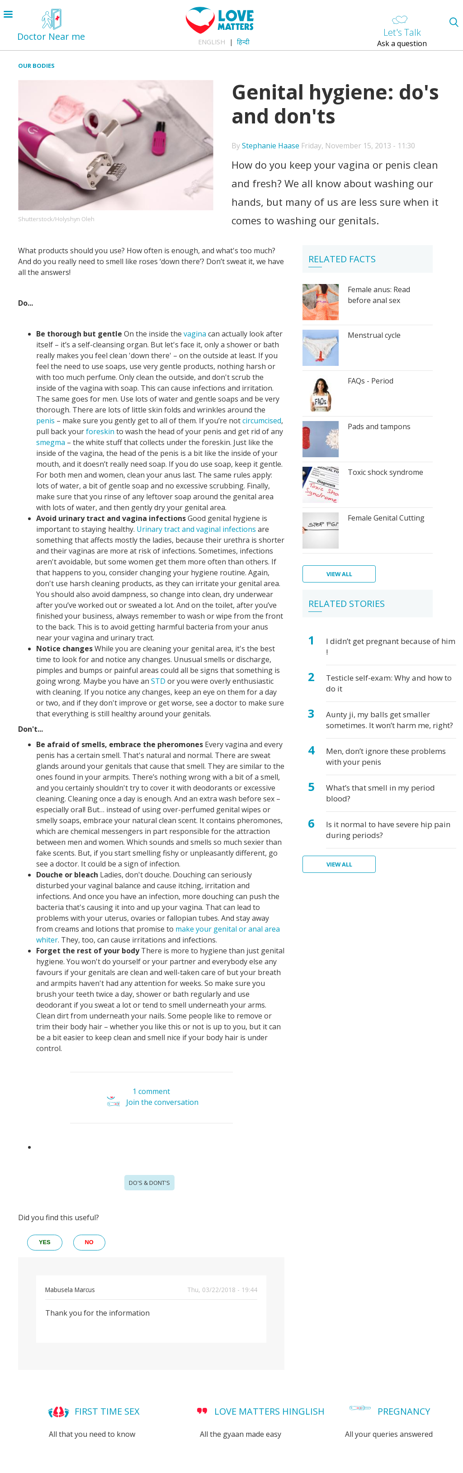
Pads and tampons (379, 426)
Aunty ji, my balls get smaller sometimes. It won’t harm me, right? (389, 719)
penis (45, 421)
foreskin (100, 431)
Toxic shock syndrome (385, 472)
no (89, 1242)
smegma (50, 442)
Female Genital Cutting (386, 518)
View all (339, 574)
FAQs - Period (370, 381)
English (211, 42)
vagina (195, 334)
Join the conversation (162, 1103)
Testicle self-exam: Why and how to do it (389, 683)
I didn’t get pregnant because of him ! (390, 646)
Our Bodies (36, 66)
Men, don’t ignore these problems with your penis (386, 756)
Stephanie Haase (270, 146)
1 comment (151, 1091)
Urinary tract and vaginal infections (196, 529)
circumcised (261, 421)
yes (45, 1242)
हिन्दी (243, 42)
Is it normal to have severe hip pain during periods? (388, 829)
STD (158, 681)
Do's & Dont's (149, 1183)
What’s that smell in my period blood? (380, 793)
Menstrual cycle (374, 335)
